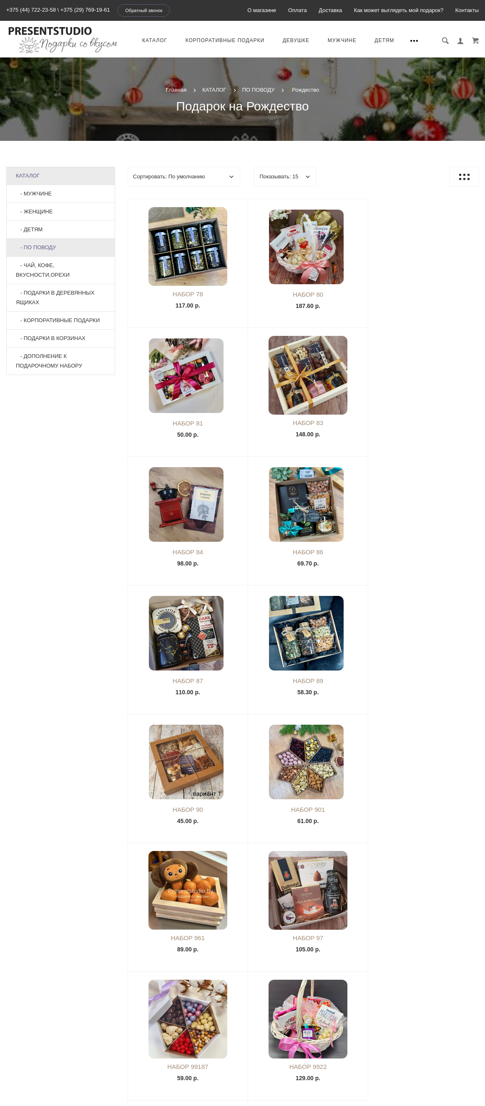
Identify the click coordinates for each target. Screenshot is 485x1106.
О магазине (261, 10)
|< (234, 867)
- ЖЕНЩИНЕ (34, 211)
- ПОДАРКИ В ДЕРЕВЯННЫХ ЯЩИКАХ (55, 297)
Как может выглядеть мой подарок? (398, 10)
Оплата (297, 10)
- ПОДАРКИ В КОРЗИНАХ (50, 338)
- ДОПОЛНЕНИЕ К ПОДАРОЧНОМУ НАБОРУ (49, 361)
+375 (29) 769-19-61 (85, 10)
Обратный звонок (143, 10)
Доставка (330, 10)
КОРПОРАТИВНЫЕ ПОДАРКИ (225, 40)
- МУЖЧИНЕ (34, 193)
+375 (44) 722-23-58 (31, 10)
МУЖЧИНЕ (343, 40)
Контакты (467, 10)
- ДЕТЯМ (29, 229)
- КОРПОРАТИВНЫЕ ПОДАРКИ (58, 320)
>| (371, 867)
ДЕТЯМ (385, 40)
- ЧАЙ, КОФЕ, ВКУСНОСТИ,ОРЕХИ (43, 270)
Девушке (297, 40)
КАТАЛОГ (155, 40)
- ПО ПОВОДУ (36, 247)
